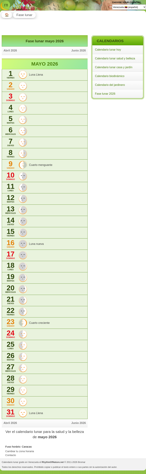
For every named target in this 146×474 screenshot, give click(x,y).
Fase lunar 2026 (105, 93)
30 (10, 402)
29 (10, 391)
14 (10, 221)
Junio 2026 (78, 50)
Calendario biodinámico (109, 76)
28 (10, 379)
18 (10, 266)
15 (10, 233)
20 (10, 289)
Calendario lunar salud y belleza (115, 58)
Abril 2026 (10, 50)
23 (10, 323)
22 (10, 312)
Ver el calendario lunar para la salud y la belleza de (44, 434)
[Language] (129, 7)
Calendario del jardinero (110, 84)
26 (10, 357)
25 (10, 345)
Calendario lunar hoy (108, 49)
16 (10, 244)
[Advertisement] (117, 123)
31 (10, 413)
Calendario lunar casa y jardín (113, 67)
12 (10, 199)
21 (10, 300)
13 (10, 210)
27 (10, 368)
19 (10, 278)
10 (10, 176)
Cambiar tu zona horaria (19, 451)
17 (10, 255)
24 (10, 334)
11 (10, 187)
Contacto (10, 455)
